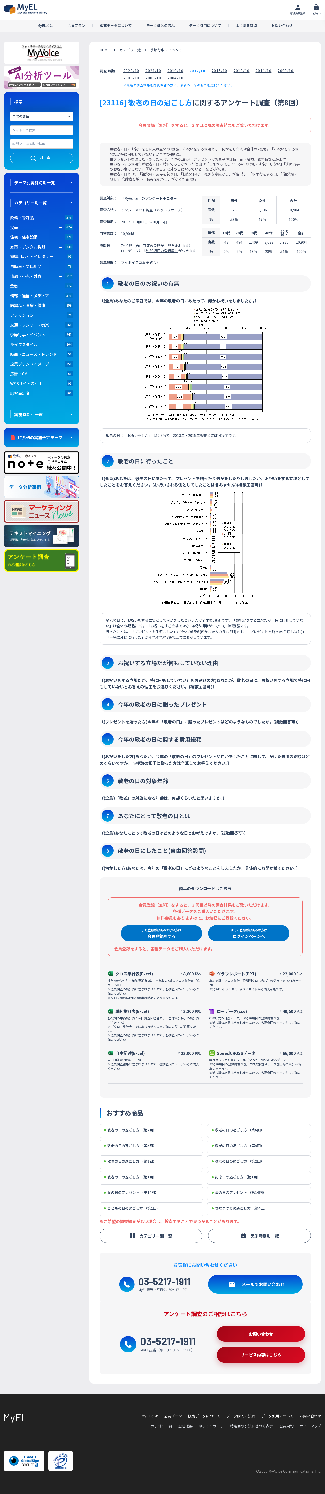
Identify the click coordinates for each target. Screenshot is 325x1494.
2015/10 (220, 70)
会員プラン (76, 25)
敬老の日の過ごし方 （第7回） (130, 1129)
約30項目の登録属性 (162, 250)
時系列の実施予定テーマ (40, 437)
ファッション (22, 315)
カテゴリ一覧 (130, 49)
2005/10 (153, 77)
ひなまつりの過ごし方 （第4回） (240, 1208)
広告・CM (19, 373)
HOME (105, 49)
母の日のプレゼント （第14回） (239, 1192)
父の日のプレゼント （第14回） (131, 1192)
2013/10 (242, 70)
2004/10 (175, 77)
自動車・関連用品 (25, 266)
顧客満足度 (20, 393)
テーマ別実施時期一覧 (34, 182)
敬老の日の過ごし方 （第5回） (130, 1145)
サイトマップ (310, 1425)
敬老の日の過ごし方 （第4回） (238, 1145)
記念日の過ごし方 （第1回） (236, 1177)
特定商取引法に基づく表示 (251, 1425)
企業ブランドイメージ (29, 364)
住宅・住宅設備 (24, 237)
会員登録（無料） (155, 125)
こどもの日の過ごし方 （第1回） (132, 1208)
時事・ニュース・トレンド (33, 354)
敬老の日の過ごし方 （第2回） (238, 1161)
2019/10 (175, 70)
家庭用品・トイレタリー (31, 256)
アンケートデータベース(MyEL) (25, 9)
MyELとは (45, 25)
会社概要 (185, 1425)
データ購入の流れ (160, 25)
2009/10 (286, 70)
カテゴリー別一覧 (30, 202)
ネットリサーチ (211, 1425)
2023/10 (131, 70)
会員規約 (286, 1425)
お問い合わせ (282, 25)
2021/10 (153, 70)
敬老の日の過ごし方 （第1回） (130, 1177)
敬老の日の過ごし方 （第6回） (238, 1129)
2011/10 (263, 70)
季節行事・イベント (27, 334)
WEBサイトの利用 (26, 383)
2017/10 (197, 70)
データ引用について (205, 25)
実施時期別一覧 (28, 414)
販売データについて (116, 25)
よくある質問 (246, 25)
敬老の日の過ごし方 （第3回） (130, 1161)
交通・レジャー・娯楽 (29, 325)
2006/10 (131, 77)
